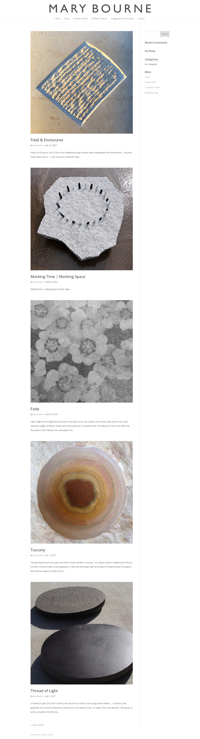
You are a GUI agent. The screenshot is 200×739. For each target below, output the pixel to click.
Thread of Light (44, 690)
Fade (35, 408)
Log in (147, 76)
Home (57, 19)
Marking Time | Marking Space (58, 276)
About (67, 19)
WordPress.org (151, 92)
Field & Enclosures (47, 139)
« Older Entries (37, 725)
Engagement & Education (122, 19)
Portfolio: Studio (80, 19)
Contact (141, 19)
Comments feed (152, 87)
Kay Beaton (38, 145)
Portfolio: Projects (99, 19)
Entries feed (150, 82)
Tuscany (38, 549)
